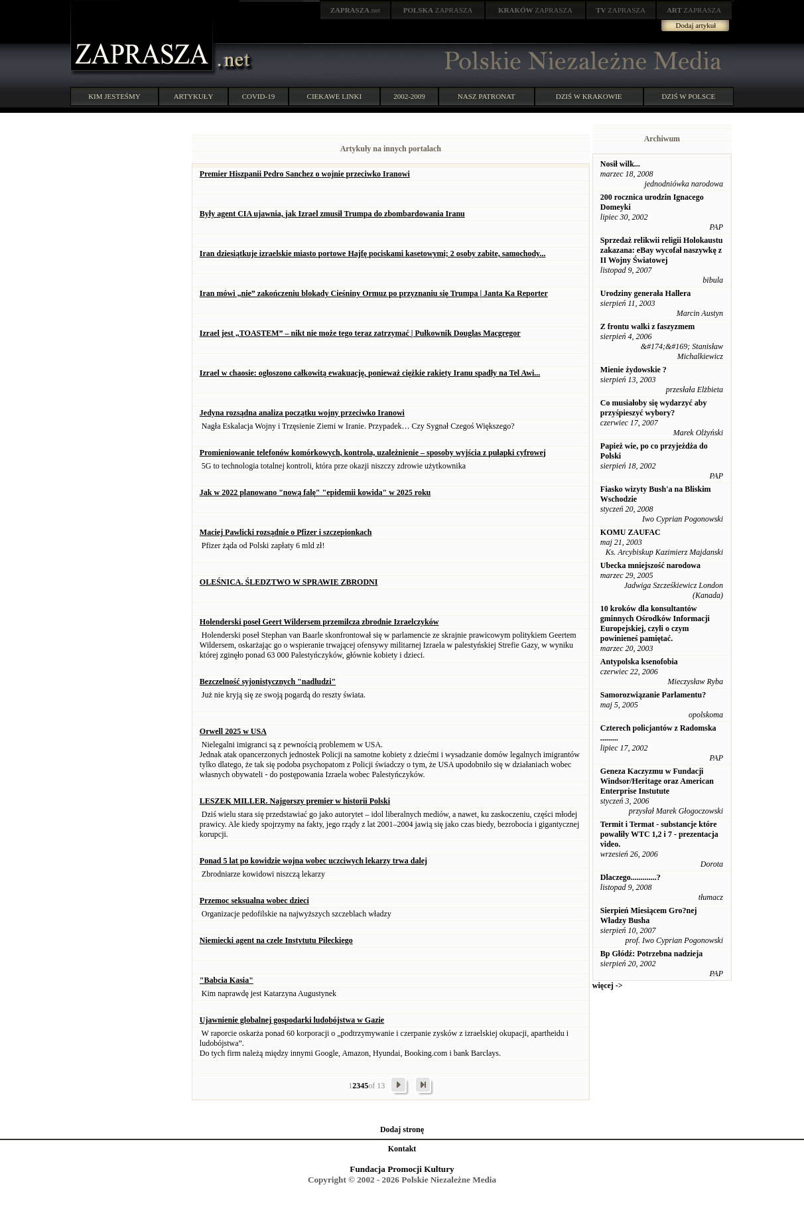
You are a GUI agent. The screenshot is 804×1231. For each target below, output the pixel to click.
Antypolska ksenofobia (639, 661)
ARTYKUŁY (194, 96)
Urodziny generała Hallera (645, 293)
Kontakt (402, 1148)
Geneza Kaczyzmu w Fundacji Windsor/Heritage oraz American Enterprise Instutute (657, 781)
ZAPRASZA (438, 10)
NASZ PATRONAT (486, 96)
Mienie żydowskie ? (633, 369)
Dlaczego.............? (630, 877)
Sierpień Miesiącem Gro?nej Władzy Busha (648, 915)
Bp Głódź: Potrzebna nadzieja (651, 953)
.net (355, 10)
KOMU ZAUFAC (630, 532)
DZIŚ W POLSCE (688, 96)
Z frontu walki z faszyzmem (647, 326)
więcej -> (607, 985)
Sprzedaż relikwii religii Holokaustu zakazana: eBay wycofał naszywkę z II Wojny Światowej (661, 250)
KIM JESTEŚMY (114, 96)
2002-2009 (409, 96)
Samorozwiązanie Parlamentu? (653, 694)
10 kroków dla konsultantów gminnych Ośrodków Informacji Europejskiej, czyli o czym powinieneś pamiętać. (655, 623)
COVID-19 (258, 96)
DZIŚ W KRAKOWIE (589, 96)
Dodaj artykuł (696, 25)
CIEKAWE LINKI (334, 96)
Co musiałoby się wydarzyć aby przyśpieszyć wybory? (653, 407)
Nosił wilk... (620, 164)
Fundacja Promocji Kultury (402, 1169)
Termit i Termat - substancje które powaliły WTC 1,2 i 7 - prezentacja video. (659, 834)
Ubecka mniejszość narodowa (650, 565)
